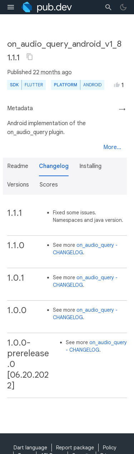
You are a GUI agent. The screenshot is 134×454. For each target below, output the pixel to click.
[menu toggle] (10, 7)
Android (92, 84)
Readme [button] (17, 166)
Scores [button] (49, 184)
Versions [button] (18, 184)
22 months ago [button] (52, 72)
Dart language (30, 447)
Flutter (34, 84)
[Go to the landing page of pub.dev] (46, 7)
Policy (109, 447)
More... (112, 147)
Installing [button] (90, 166)
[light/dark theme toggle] (123, 7)
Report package (75, 447)
